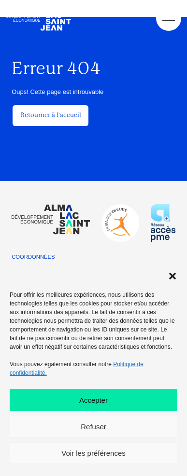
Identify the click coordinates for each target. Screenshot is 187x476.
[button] (172, 276)
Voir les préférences (93, 453)
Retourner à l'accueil (50, 115)
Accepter (93, 400)
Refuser (93, 427)
